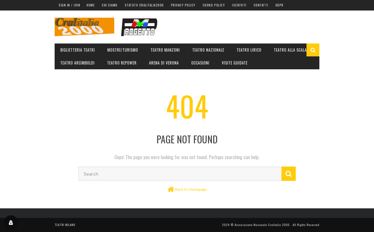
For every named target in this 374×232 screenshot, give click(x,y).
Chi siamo (110, 5)
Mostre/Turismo (122, 50)
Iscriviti (239, 5)
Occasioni (200, 63)
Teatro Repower (122, 63)
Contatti (261, 5)
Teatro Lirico (249, 50)
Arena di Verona (164, 63)
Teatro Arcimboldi (77, 63)
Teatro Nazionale (208, 50)
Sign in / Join (69, 5)
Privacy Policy (183, 5)
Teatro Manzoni (165, 50)
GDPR (279, 5)
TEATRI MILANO (65, 225)
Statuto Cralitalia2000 (144, 5)
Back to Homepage (191, 189)
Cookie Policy (214, 5)
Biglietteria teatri (77, 50)
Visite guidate (235, 63)
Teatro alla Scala (290, 50)
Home (91, 5)
